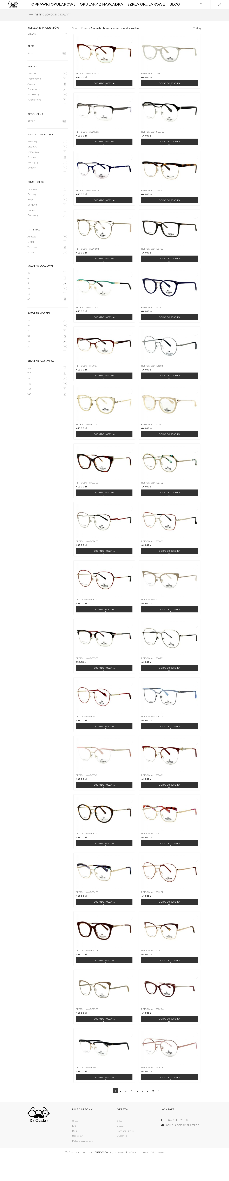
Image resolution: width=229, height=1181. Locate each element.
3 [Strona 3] (126, 1115)
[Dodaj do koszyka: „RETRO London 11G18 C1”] (170, 449)
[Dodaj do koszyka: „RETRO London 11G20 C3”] (103, 508)
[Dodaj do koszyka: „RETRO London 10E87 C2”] (170, 152)
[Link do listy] (181, 1145)
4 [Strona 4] (131, 1115)
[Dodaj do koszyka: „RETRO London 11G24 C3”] (103, 567)
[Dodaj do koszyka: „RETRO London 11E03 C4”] (103, 330)
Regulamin (77, 1160)
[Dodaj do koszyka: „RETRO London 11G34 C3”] (170, 627)
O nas (75, 1145)
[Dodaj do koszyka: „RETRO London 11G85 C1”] (103, 1102)
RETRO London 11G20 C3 (88, 498)
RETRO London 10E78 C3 (88, 83)
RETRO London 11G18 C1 (154, 439)
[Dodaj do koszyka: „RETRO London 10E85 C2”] (103, 152)
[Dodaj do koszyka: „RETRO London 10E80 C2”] (170, 93)
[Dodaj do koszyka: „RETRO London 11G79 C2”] (170, 983)
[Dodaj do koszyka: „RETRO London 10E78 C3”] (103, 93)
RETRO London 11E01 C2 (154, 261)
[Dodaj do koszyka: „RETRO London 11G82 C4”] (170, 1042)
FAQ (74, 1150)
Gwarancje (122, 1160)
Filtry (199, 37)
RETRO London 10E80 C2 (155, 83)
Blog (74, 1155)
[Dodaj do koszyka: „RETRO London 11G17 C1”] (103, 449)
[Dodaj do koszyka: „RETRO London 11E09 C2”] (170, 330)
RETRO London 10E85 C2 (88, 142)
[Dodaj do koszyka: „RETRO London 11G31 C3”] (103, 627)
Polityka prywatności (82, 1165)
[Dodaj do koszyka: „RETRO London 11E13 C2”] (170, 390)
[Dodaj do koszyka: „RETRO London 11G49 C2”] (103, 746)
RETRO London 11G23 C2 (154, 498)
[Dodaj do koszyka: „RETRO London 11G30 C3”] (170, 567)
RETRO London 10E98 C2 (88, 261)
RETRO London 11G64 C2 (154, 854)
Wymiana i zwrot (125, 1155)
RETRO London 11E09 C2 (154, 320)
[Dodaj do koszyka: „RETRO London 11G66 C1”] (170, 924)
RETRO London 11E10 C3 (87, 379)
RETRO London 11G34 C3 (154, 617)
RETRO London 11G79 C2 (154, 973)
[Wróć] (31, 23)
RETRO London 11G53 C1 (87, 795)
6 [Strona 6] (142, 1115)
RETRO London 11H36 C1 (154, 1092)
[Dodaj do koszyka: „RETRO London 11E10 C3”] (103, 390)
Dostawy (121, 1150)
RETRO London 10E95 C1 (154, 201)
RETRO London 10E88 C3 (88, 201)
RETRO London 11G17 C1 (87, 439)
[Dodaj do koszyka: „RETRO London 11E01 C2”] (170, 271)
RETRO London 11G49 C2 (87, 735)
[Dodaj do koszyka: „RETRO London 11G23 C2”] (170, 508)
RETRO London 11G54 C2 (154, 795)
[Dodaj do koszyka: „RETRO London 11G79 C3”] (103, 1042)
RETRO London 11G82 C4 (154, 1032)
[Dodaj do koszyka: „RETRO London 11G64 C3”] (103, 924)
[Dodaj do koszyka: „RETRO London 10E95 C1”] (170, 211)
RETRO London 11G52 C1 (154, 735)
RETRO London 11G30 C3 (155, 557)
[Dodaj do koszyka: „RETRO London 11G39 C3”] (103, 686)
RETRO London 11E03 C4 (87, 320)
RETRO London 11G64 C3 (87, 913)
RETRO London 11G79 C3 (87, 1032)
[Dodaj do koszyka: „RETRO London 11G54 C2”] (170, 805)
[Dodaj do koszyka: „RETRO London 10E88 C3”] (103, 211)
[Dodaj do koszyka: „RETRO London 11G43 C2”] (170, 686)
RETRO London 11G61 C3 (87, 854)
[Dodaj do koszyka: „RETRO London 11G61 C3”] (103, 864)
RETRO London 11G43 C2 (154, 676)
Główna (31, 42)
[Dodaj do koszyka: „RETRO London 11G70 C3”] (103, 983)
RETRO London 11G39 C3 (87, 676)
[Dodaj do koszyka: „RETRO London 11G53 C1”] (103, 805)
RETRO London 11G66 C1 (154, 913)
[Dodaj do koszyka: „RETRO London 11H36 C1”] (170, 1102)
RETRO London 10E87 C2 (155, 142)
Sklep (119, 1145)
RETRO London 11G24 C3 (87, 557)
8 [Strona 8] (153, 1115)
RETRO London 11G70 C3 (88, 973)
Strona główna (80, 36)
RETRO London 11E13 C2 (154, 379)
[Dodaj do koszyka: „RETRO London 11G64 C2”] (170, 864)
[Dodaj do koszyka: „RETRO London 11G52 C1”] (170, 746)
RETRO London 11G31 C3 (87, 617)
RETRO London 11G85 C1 (87, 1092)
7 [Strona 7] (147, 1115)
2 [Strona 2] (120, 1115)
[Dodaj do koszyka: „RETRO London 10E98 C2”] (103, 271)
